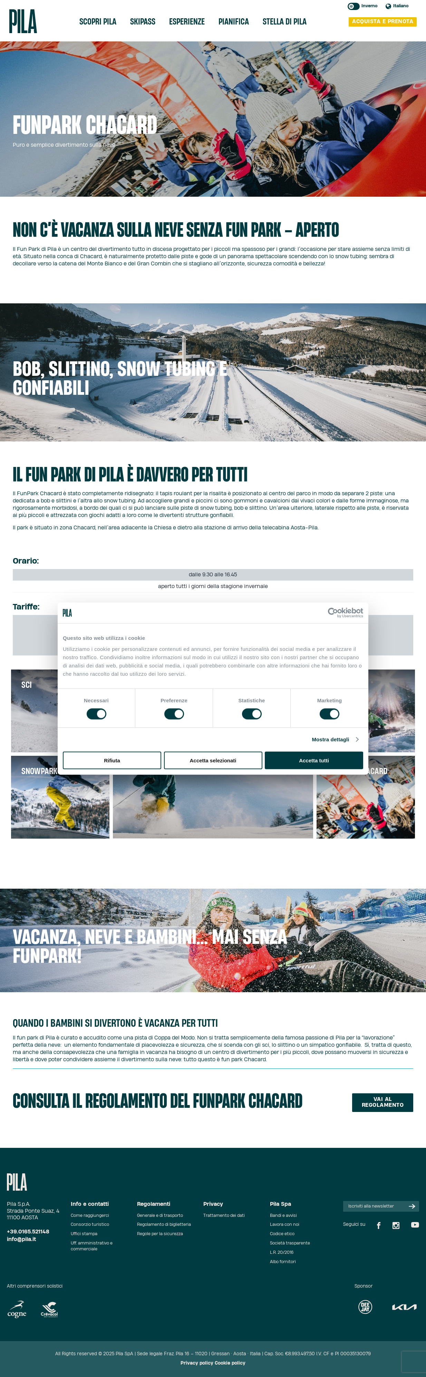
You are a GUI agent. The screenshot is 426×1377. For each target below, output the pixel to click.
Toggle (354, 6)
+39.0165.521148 (28, 1231)
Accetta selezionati (213, 760)
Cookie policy (230, 1363)
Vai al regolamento (383, 1102)
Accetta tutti (314, 760)
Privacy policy (197, 1363)
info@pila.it (21, 1239)
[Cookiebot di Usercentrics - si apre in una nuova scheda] (333, 613)
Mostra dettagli (330, 739)
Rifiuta (112, 760)
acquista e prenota (382, 21)
